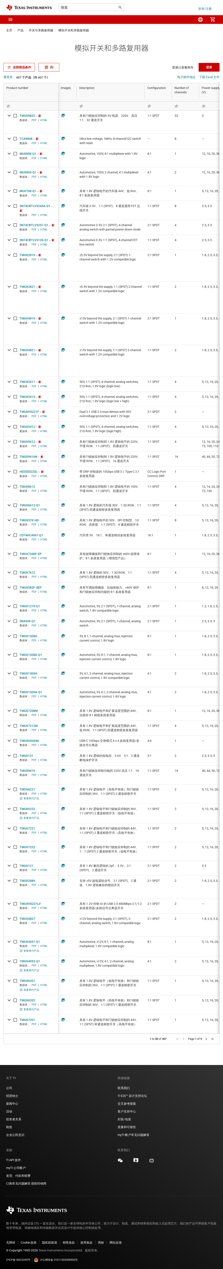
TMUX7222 (27, 847)
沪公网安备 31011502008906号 (56, 1260)
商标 (101, 1242)
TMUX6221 (27, 789)
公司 (9, 1088)
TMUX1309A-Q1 (31, 692)
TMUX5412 (27, 426)
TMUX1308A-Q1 (31, 655)
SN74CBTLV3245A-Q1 (35, 206)
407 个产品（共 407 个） (33, 77)
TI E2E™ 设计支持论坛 (132, 1096)
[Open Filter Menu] (31, 106)
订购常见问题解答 (18, 1183)
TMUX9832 (27, 115)
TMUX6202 (27, 1000)
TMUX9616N (28, 456)
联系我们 (124, 1088)
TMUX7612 (27, 572)
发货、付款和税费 (18, 1175)
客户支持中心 (127, 1111)
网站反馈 (116, 1242)
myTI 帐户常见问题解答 (133, 1135)
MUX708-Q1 (28, 191)
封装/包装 (124, 1119)
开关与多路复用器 (41, 30)
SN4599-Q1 (27, 621)
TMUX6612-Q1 (30, 505)
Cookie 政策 (29, 1242)
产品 (20, 30)
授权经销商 (38, 1183)
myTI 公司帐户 (16, 1168)
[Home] (29, 8)
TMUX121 (26, 865)
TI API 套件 (13, 1160)
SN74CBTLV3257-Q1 (34, 225)
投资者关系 (13, 1119)
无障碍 (10, 1242)
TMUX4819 (27, 318)
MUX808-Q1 (28, 153)
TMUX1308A (28, 636)
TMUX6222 (27, 809)
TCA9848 (26, 138)
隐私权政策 (49, 1242)
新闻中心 (12, 1103)
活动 (9, 1111)
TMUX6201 (27, 981)
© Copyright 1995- (22, 1250)
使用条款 (86, 1242)
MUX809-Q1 (28, 172)
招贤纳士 (12, 1096)
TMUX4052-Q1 (30, 961)
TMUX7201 (27, 1020)
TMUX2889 (27, 880)
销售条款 (69, 1242)
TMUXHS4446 (29, 740)
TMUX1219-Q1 (30, 606)
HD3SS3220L (29, 471)
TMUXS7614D (29, 520)
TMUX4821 (27, 350)
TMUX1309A (28, 673)
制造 (9, 1127)
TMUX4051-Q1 (30, 941)
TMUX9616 (27, 770)
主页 (9, 30)
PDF (34, 120)
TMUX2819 (27, 255)
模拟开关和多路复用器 (73, 30)
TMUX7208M (29, 711)
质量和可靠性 (127, 1127)
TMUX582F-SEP (31, 587)
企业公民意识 (15, 1135)
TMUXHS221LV (30, 903)
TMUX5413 (27, 396)
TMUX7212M (29, 725)
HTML (43, 120)
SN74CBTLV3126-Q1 (34, 240)
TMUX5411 (27, 381)
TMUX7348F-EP (31, 554)
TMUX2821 (27, 286)
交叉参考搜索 (127, 1103)
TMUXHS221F (29, 411)
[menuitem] (200, 19)
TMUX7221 (27, 828)
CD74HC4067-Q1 (31, 535)
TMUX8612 (27, 486)
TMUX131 (26, 755)
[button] (10, 19)
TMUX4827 (27, 918)
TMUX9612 (27, 441)
